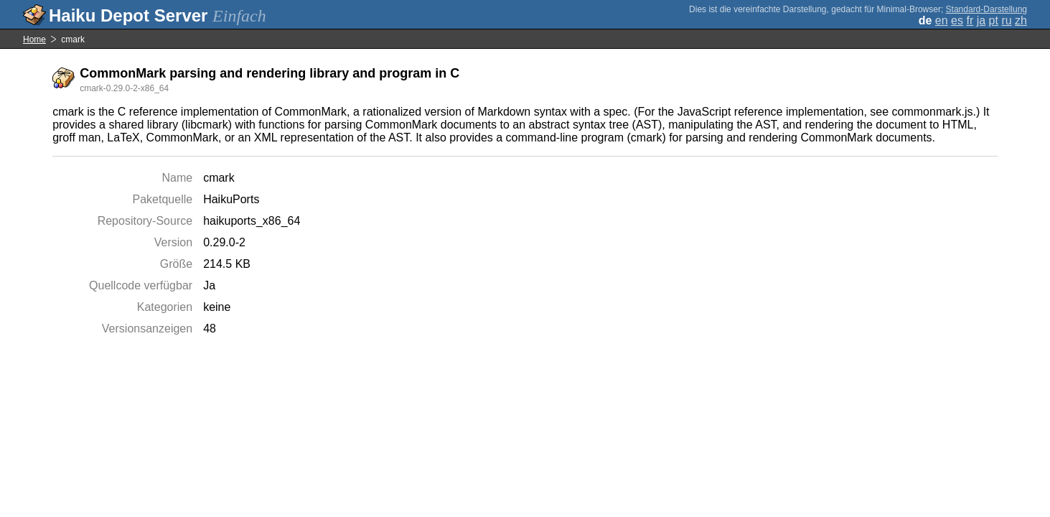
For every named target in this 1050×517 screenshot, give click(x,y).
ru (1006, 20)
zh (1021, 20)
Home (34, 39)
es (957, 20)
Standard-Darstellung (986, 9)
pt (993, 20)
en (941, 20)
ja (981, 20)
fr (969, 20)
